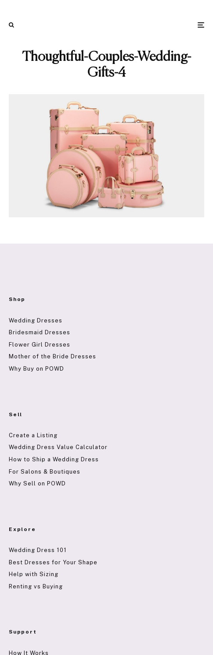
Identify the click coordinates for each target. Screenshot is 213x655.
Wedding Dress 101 (38, 550)
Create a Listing (33, 435)
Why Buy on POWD (36, 368)
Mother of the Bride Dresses (52, 356)
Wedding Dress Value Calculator (58, 447)
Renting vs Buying (36, 586)
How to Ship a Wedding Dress (54, 459)
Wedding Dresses (35, 320)
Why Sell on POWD (37, 483)
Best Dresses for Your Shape (53, 562)
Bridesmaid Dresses (39, 332)
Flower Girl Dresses (39, 344)
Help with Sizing (33, 574)
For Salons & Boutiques (44, 471)
